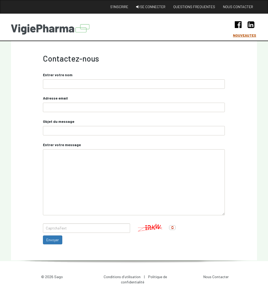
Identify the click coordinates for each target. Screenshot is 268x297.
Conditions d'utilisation (122, 276)
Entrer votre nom (57, 75)
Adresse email (55, 98)
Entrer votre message (62, 144)
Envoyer (52, 240)
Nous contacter (238, 6)
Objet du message (58, 121)
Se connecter (150, 6)
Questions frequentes (194, 6)
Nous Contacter (216, 276)
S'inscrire (119, 6)
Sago (58, 276)
